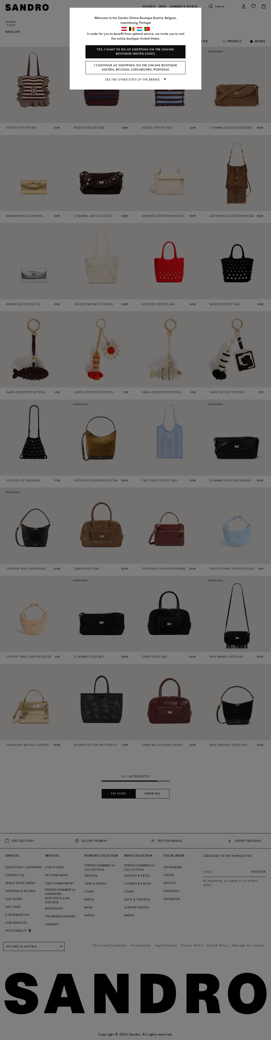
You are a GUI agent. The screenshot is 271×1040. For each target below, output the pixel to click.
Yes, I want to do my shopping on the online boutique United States (135, 51)
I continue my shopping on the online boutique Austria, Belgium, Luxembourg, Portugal (135, 67)
